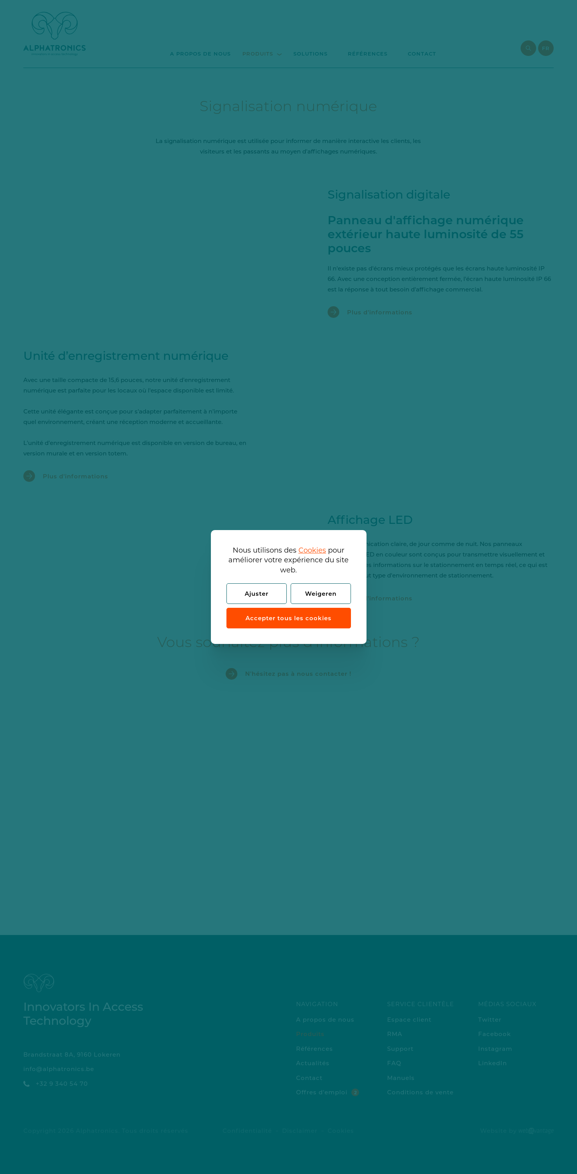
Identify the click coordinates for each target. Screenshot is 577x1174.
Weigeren (321, 593)
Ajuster (256, 593)
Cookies (312, 550)
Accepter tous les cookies (288, 618)
